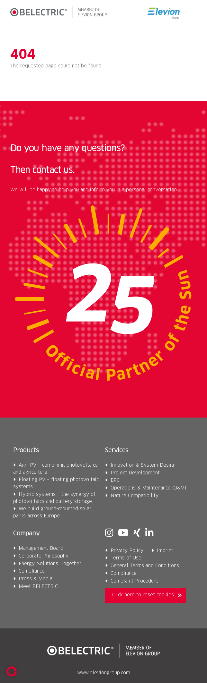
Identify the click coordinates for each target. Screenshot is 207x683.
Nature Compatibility (134, 496)
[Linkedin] (149, 533)
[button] (191, 13)
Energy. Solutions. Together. (50, 564)
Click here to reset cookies (143, 595)
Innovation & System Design (143, 465)
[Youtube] (123, 533)
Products (26, 451)
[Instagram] (109, 533)
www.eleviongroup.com (103, 673)
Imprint (165, 551)
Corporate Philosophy (43, 556)
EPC (115, 480)
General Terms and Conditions (145, 566)
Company (26, 534)
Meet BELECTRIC (38, 586)
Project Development (135, 473)
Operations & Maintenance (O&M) (148, 488)
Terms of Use (126, 558)
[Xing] (136, 533)
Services (116, 451)
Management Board (41, 548)
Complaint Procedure (134, 581)
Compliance (32, 571)
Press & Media (35, 579)
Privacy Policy (127, 551)
